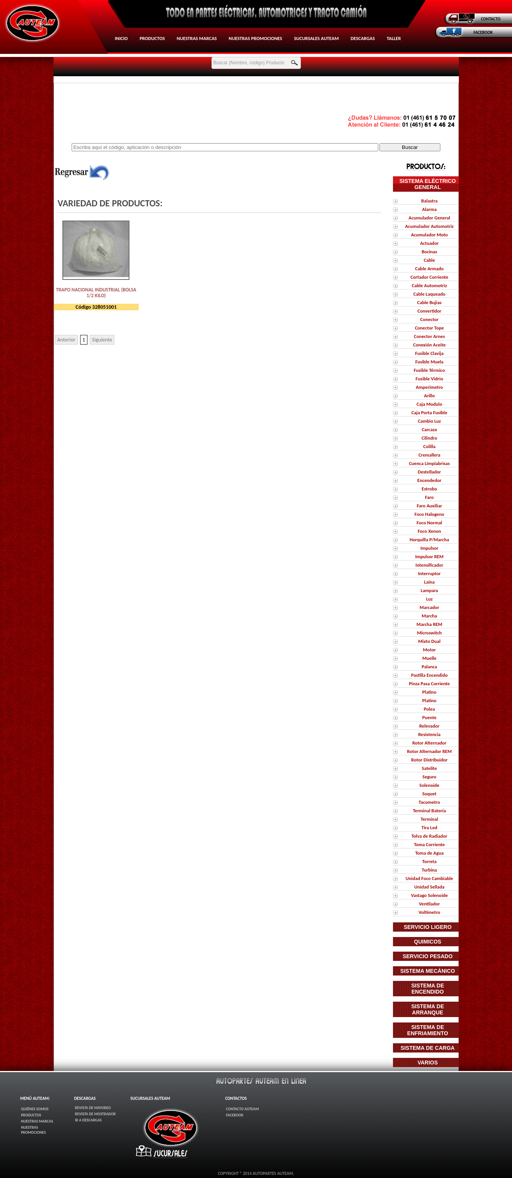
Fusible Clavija (429, 353)
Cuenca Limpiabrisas (429, 463)
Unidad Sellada (429, 887)
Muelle (429, 658)
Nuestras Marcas (197, 38)
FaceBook (234, 1115)
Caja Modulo (429, 404)
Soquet (429, 793)
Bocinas (429, 251)
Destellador (429, 472)
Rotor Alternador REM (429, 751)
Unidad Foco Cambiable (429, 878)
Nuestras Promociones (255, 38)
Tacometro (429, 802)
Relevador (429, 726)
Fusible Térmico (429, 370)
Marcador (429, 607)
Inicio (121, 38)
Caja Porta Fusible (429, 412)
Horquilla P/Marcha (429, 539)
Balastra (429, 201)
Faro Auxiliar (429, 506)
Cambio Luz (429, 421)
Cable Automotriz (429, 285)
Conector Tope (429, 328)
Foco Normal (429, 522)
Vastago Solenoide (429, 895)
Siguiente (102, 339)
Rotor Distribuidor (429, 760)
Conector (429, 319)
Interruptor (429, 573)
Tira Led (429, 827)
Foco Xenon (429, 531)
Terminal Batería (429, 810)
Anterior (66, 339)
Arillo (429, 395)
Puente (429, 717)
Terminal (429, 819)
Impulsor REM (429, 556)
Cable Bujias (429, 302)
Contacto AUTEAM (242, 1108)
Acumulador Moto (429, 235)
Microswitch (429, 633)
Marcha (429, 616)
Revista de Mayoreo (93, 1107)
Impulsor (429, 548)
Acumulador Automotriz (429, 226)
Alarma (429, 209)
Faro (429, 497)
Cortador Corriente (429, 277)
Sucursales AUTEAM (316, 38)
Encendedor (429, 480)
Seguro (429, 777)
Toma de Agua (429, 853)
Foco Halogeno (429, 514)
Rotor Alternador (429, 743)
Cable (429, 260)
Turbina (429, 870)
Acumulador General (429, 218)
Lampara (429, 590)
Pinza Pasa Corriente (429, 683)
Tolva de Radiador (429, 836)
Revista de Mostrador (95, 1113)
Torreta (429, 861)
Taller (394, 38)
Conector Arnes (429, 336)
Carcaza (429, 429)
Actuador (429, 243)
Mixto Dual (429, 641)
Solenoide (430, 785)
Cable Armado (429, 268)
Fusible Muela (429, 362)
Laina (429, 582)
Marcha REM (429, 624)
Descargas (363, 38)
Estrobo (429, 489)
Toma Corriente (429, 844)
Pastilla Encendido (429, 675)
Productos (152, 38)
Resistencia (429, 734)
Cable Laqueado (429, 294)
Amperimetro (429, 387)
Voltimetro (429, 912)
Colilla (429, 446)
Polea (429, 709)
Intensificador (429, 565)
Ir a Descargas (88, 1120)
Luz (429, 599)
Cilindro (429, 438)
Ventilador (429, 904)
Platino (429, 692)
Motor (429, 650)
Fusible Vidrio (429, 379)
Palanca (429, 666)
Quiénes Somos (35, 1108)
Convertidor (429, 311)
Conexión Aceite (429, 345)
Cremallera (429, 455)
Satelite (429, 768)
